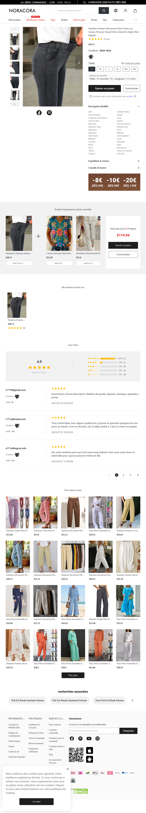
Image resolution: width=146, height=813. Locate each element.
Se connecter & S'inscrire (55, 761)
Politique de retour (36, 733)
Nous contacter (55, 725)
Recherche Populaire (17, 757)
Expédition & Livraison (34, 726)
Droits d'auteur (14, 741)
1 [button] (116, 475)
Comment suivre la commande (56, 739)
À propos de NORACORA (14, 726)
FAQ (51, 755)
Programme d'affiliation (33, 750)
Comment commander (53, 731)
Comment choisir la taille (57, 747)
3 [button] (130, 475)
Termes (11, 746)
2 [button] (123, 475)
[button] (109, 475)
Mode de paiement (36, 743)
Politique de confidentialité (14, 734)
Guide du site (14, 752)
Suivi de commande (36, 738)
